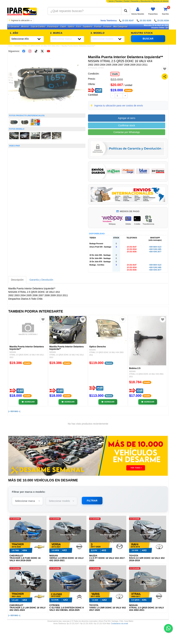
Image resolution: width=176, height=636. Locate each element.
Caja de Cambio (38, 27)
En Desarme (13, 27)
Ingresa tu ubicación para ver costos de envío (118, 105)
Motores (25, 27)
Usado (115, 74)
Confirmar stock (126, 125)
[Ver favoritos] (153, 11)
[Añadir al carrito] (28, 402)
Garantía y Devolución (141, 1)
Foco (78, 27)
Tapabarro (87, 27)
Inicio (111, 1)
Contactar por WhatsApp (126, 132)
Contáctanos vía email (119, 624)
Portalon (107, 27)
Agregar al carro (126, 118)
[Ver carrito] (165, 11)
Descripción (17, 279)
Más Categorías (120, 27)
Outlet (126, 1)
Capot (63, 27)
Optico (71, 27)
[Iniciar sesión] (137, 11)
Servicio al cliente (160, 1)
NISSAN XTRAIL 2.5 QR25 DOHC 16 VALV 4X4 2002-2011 (37, 46)
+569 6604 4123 (155, 247)
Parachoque (52, 27)
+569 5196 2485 (155, 249)
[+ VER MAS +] (14, 411)
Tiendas (118, 1)
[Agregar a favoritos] (165, 69)
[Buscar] (125, 11)
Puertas (97, 27)
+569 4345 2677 (155, 252)
